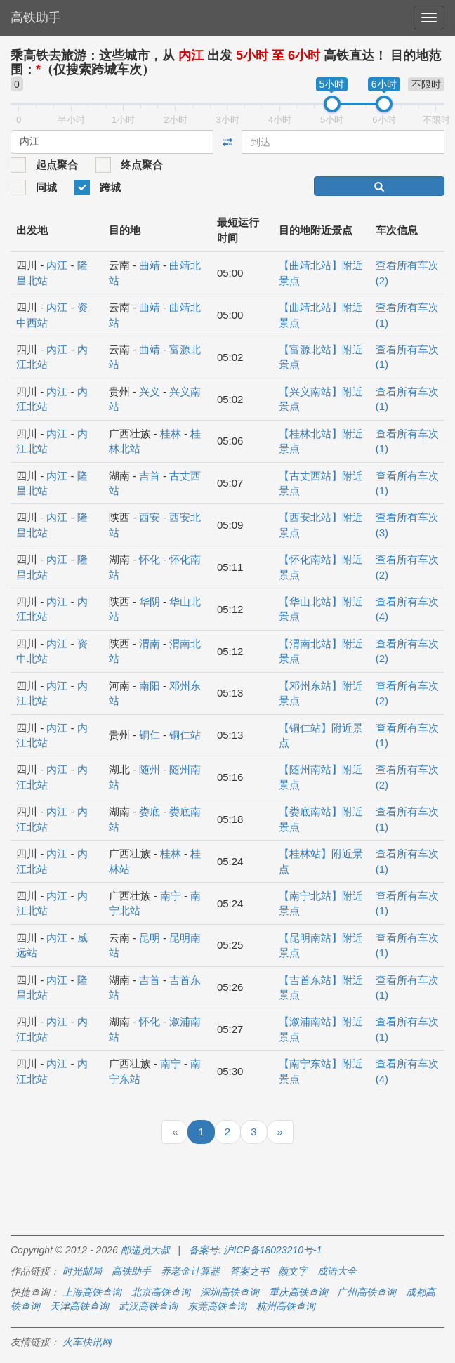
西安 (149, 517)
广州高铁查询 (366, 1292)
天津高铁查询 (79, 1306)
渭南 (149, 644)
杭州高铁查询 (285, 1306)
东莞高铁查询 (216, 1306)
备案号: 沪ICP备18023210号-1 (255, 1250)
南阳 (149, 686)
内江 (56, 265)
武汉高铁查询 (148, 1306)
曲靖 (149, 265)
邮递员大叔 (145, 1250)
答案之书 (249, 1271)
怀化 (149, 559)
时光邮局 (82, 1271)
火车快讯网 (87, 1342)
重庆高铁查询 (298, 1292)
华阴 (149, 601)
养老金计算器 (190, 1271)
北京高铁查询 (160, 1292)
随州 (149, 769)
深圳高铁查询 (229, 1292)
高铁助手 (36, 18)
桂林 (170, 434)
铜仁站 (185, 735)
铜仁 (149, 735)
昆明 (149, 938)
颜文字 (293, 1271)
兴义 (149, 391)
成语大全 (337, 1271)
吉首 (149, 476)
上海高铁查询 (91, 1292)
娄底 (149, 811)
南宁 (170, 896)
